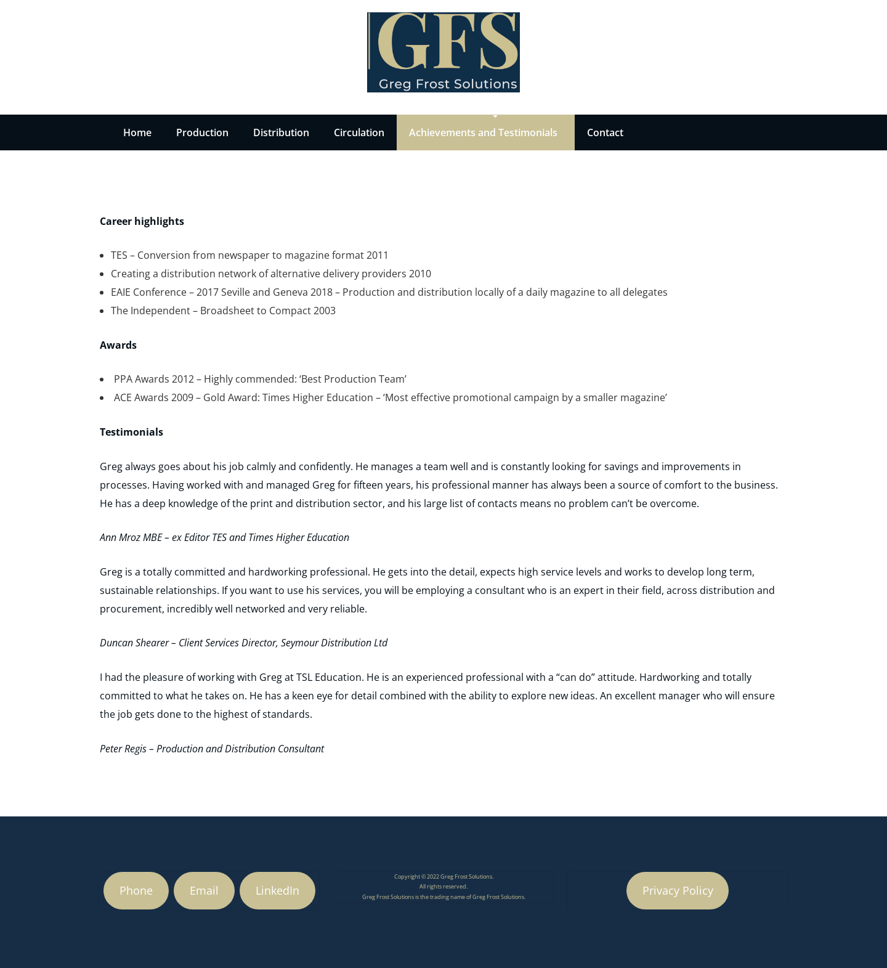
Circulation (359, 132)
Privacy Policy (677, 890)
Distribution (281, 132)
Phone (136, 890)
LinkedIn (277, 890)
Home (137, 132)
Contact (605, 132)
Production (202, 132)
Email (204, 890)
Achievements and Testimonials (483, 132)
